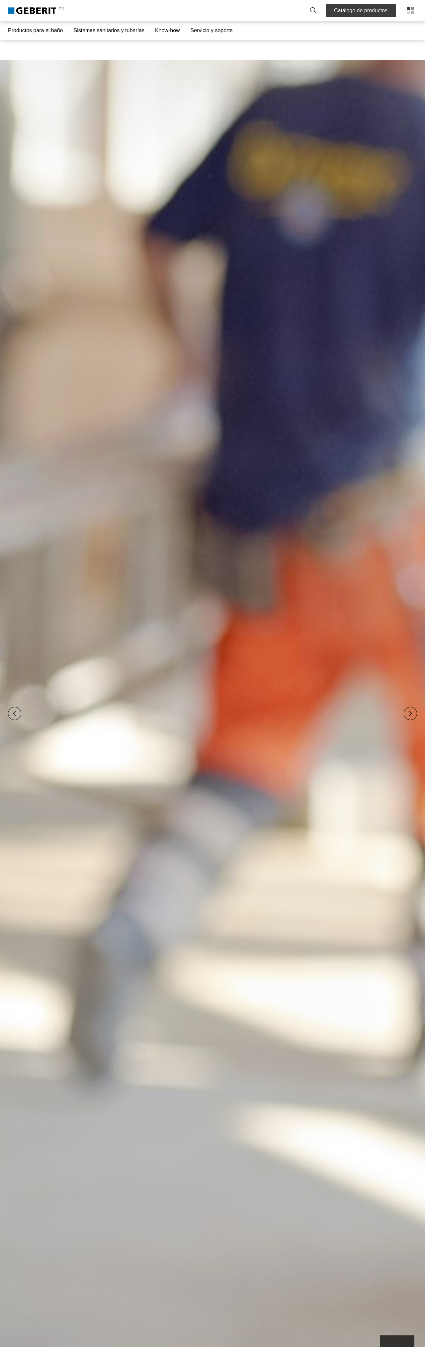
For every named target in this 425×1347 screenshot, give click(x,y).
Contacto (199, 10)
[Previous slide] (14, 693)
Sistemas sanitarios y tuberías (108, 30)
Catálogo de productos (360, 10)
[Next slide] (410, 693)
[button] (311, 10)
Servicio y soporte (212, 30)
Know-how (167, 30)
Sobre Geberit (229, 10)
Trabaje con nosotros (272, 10)
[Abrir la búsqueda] (311, 10)
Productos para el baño (35, 30)
